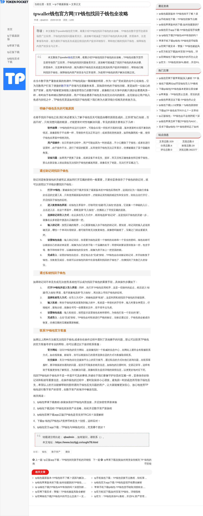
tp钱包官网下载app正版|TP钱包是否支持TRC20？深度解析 (70, 414)
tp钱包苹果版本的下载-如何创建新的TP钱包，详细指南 (64, 482)
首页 (9, 29)
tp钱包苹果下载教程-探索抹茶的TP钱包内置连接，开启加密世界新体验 (77, 402)
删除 (123, 142)
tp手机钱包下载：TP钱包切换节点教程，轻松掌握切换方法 (125, 478)
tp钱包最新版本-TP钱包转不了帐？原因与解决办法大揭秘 (65, 478)
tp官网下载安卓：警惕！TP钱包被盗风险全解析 (60, 491)
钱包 (70, 57)
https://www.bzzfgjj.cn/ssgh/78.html (76, 442)
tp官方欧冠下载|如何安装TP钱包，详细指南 (117, 491)
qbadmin (69, 437)
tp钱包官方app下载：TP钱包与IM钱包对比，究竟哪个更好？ (71, 427)
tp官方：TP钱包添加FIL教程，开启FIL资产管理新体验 (122, 496)
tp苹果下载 (13, 45)
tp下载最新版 (13, 37)
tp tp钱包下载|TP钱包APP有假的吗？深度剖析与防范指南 (65, 487)
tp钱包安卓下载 (13, 60)
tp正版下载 (13, 52)
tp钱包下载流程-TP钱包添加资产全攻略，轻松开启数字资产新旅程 (74, 408)
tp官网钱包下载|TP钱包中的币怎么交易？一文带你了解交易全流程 (70, 496)
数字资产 (46, 81)
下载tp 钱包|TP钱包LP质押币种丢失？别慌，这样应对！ (68, 421)
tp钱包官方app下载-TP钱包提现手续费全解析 (118, 482)
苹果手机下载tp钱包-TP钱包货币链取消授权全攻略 (121, 487)
